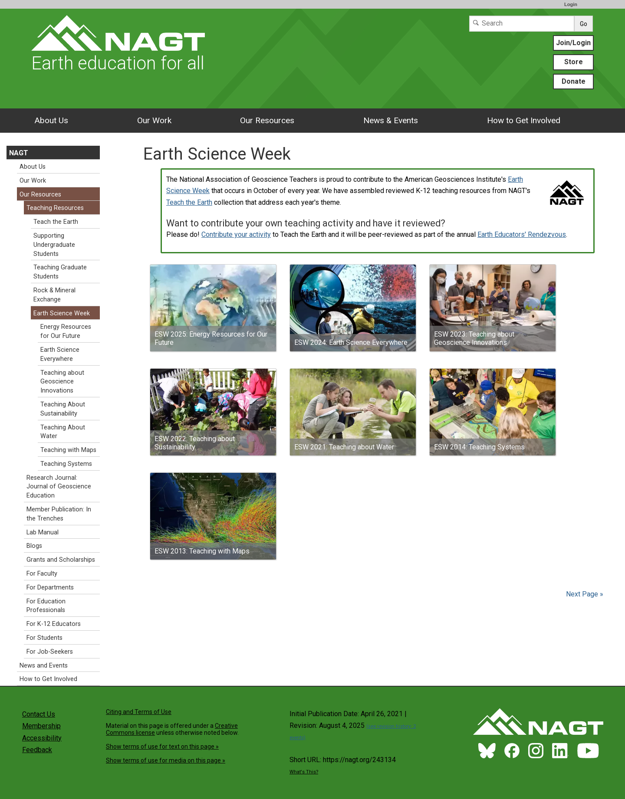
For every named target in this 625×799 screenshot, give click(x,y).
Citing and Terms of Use (138, 711)
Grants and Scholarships (60, 559)
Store (573, 62)
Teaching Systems (66, 464)
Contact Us (38, 714)
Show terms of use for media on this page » (165, 760)
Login (570, 4)
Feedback (37, 750)
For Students (44, 638)
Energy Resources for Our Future (65, 331)
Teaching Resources (55, 208)
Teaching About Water (62, 432)
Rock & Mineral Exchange (54, 295)
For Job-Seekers (49, 651)
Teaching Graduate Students (60, 272)
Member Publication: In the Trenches (58, 514)
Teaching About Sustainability (62, 409)
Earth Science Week (61, 313)
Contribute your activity (236, 234)
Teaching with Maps (68, 450)
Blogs (34, 546)
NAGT (18, 153)
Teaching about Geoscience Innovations (62, 382)
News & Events (390, 120)
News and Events (44, 665)
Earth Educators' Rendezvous (521, 234)
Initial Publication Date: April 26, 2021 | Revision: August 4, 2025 (352, 725)
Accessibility (42, 738)
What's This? (303, 772)
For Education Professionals (46, 606)
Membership (41, 726)
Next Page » (583, 594)
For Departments (50, 587)
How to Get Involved (523, 120)
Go (583, 23)
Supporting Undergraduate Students (54, 245)
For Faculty (41, 573)
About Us (51, 120)
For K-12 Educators (53, 624)
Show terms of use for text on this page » (162, 746)
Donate (574, 81)
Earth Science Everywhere (59, 354)
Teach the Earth (189, 202)
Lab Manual (42, 532)
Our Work (154, 120)
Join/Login (573, 43)
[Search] (521, 24)
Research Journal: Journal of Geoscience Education (58, 487)
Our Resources (267, 120)
